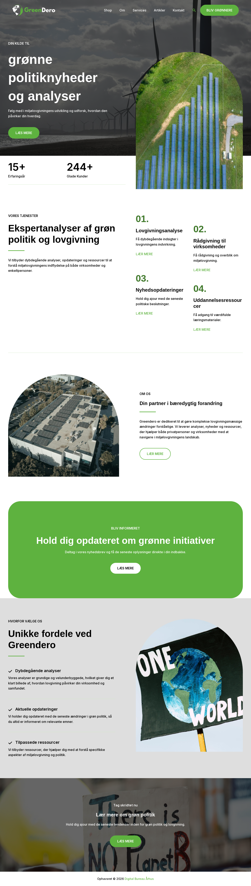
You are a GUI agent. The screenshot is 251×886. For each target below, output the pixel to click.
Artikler (161, 10)
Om (126, 10)
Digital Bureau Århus (139, 878)
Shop (113, 10)
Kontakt (179, 10)
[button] (194, 10)
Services (142, 10)
